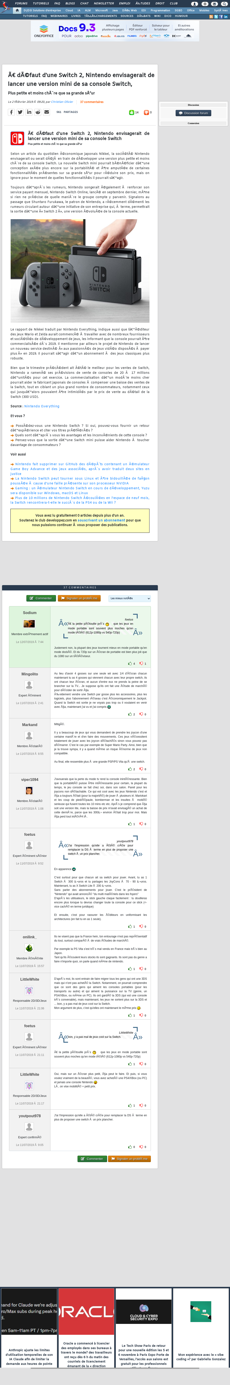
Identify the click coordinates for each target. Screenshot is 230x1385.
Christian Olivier (62, 102)
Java (115, 10)
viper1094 (29, 780)
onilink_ (30, 937)
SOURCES (127, 16)
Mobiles (204, 10)
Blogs (70, 4)
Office (191, 10)
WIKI (157, 16)
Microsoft (101, 10)
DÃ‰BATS (143, 16)
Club (173, 4)
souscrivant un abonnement (101, 520)
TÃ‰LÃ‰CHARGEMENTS (100, 16)
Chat (84, 4)
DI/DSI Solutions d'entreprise (42, 10)
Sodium (30, 613)
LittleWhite (29, 979)
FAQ (57, 4)
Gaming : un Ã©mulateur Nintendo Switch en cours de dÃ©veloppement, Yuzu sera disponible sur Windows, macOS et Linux (79, 491)
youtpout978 (30, 1116)
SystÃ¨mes (221, 10)
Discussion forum (193, 113)
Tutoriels (40, 4)
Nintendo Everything (41, 406)
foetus (29, 834)
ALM (88, 10)
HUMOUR (181, 16)
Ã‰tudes (142, 4)
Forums (21, 4)
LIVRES (76, 16)
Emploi (125, 4)
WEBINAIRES (59, 16)
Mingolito (30, 674)
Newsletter (103, 4)
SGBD (178, 10)
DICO (167, 16)
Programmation (160, 10)
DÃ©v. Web (129, 10)
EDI (143, 10)
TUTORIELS (30, 16)
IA (79, 10)
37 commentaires (91, 102)
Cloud (69, 10)
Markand (29, 725)
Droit (160, 4)
